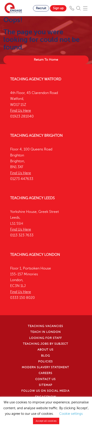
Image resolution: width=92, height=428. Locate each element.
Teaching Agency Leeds (32, 198)
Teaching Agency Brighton (36, 136)
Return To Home (46, 59)
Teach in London (45, 332)
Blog (45, 355)
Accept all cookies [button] (46, 420)
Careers (45, 373)
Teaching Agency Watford (35, 79)
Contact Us (45, 379)
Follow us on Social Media (45, 390)
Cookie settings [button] (71, 413)
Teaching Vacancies (45, 326)
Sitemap (45, 385)
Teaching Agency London (35, 255)
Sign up (58, 8)
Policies (45, 361)
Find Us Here (20, 111)
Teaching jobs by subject (45, 343)
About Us (45, 349)
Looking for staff (45, 338)
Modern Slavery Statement (45, 367)
